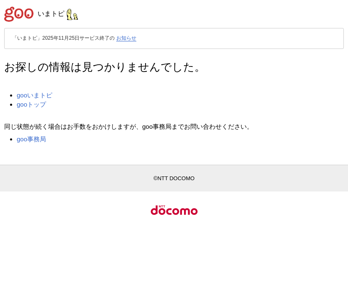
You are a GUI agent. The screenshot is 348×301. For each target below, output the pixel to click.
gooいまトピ (34, 95)
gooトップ (31, 104)
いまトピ (58, 13)
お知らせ (126, 38)
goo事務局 (31, 139)
